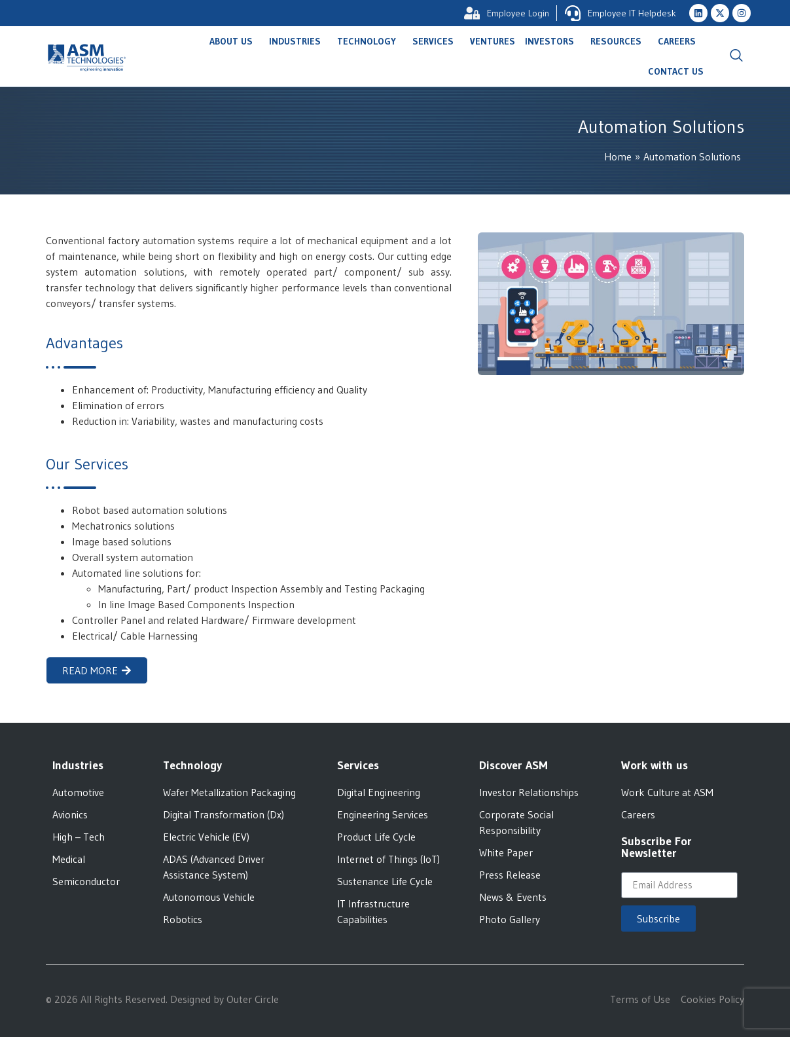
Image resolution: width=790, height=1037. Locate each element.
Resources (619, 41)
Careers (680, 41)
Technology (370, 41)
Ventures (492, 41)
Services (436, 41)
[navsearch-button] (736, 56)
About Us (234, 41)
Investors (553, 41)
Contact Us (676, 71)
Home (618, 156)
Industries (298, 41)
